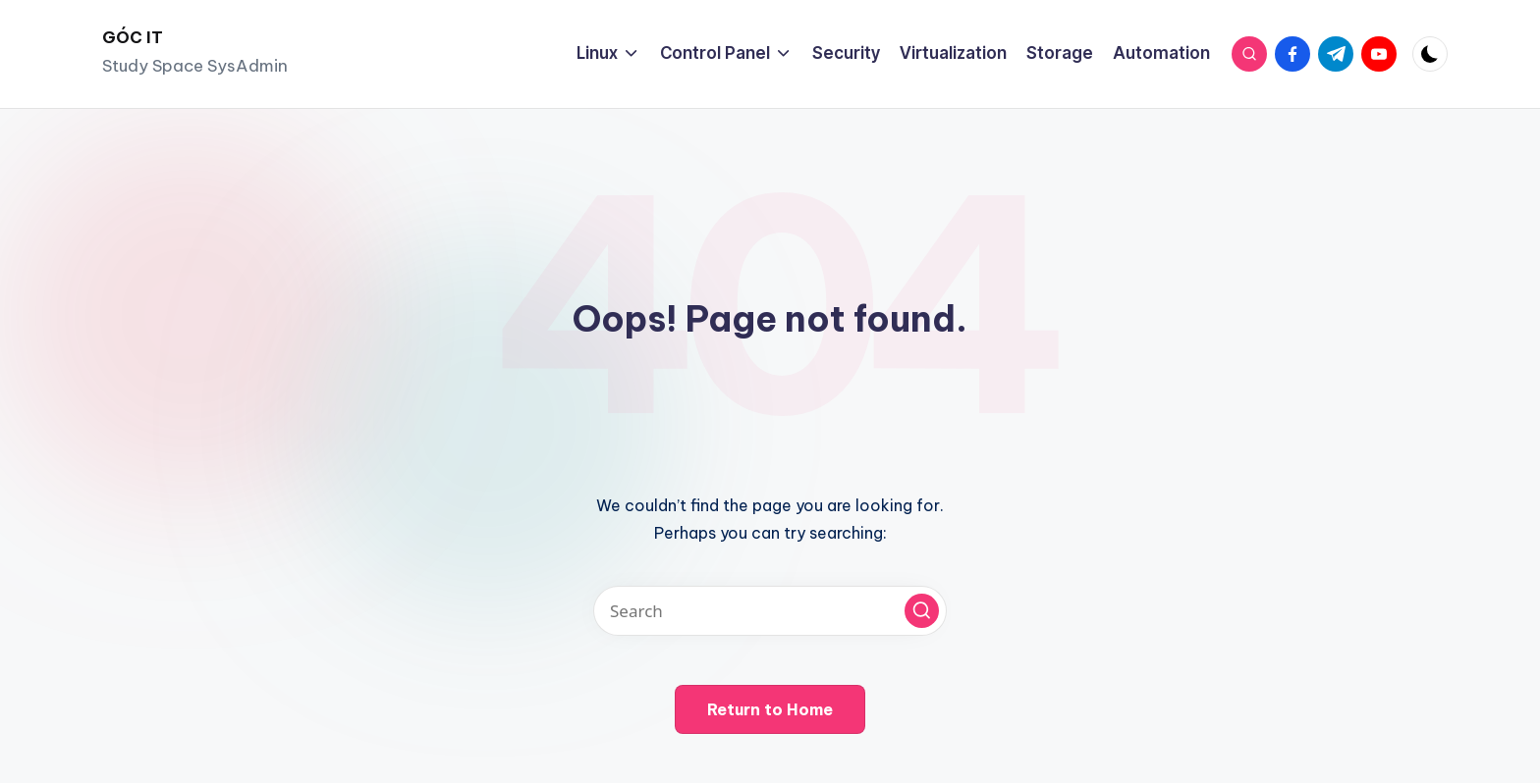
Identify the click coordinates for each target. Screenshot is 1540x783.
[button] (922, 611)
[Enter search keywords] (770, 611)
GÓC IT (132, 37)
